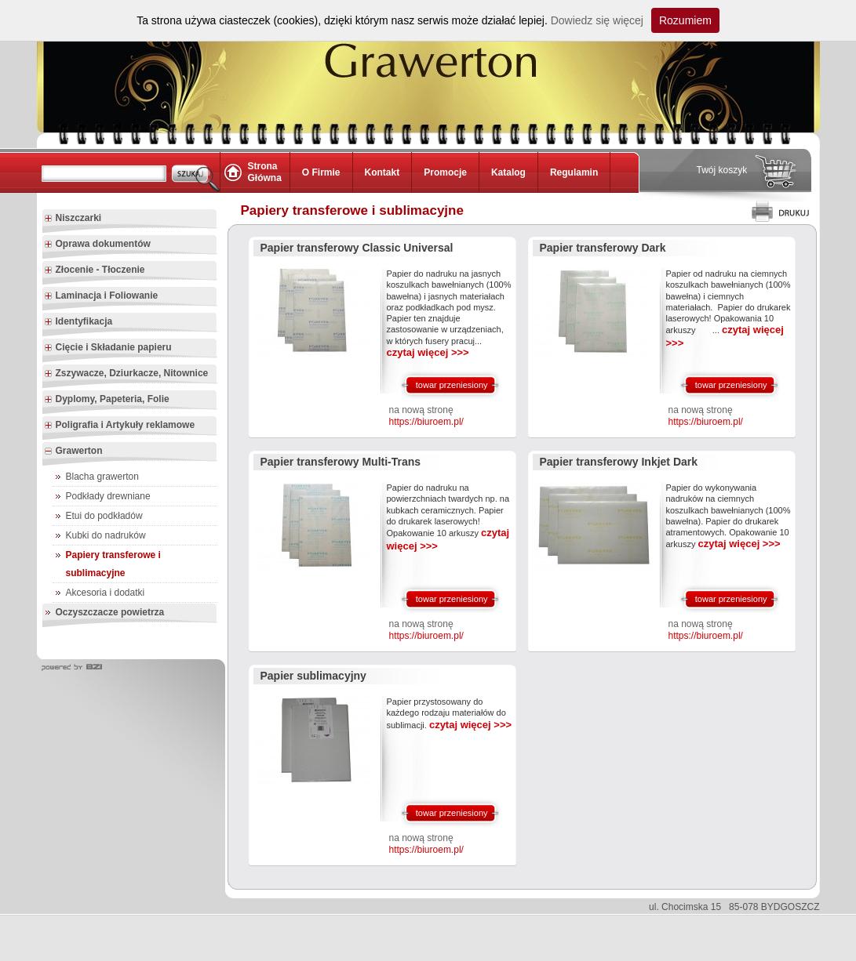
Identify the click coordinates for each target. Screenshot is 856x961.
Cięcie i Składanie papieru (108, 348)
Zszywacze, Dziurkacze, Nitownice (126, 374)
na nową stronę (426, 416)
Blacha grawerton (102, 476)
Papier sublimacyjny (313, 675)
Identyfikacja (78, 322)
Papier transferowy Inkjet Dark (619, 461)
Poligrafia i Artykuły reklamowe (119, 426)
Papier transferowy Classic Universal (356, 247)
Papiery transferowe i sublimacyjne (113, 563)
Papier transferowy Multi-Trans (340, 461)
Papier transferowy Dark (603, 247)
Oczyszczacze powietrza (110, 612)
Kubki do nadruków (106, 535)
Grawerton (73, 451)
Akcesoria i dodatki (105, 592)
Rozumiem (685, 20)
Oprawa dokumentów (97, 245)
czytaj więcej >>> (428, 352)
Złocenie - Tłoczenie (94, 270)
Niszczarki (73, 219)
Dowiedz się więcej (597, 20)
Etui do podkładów (104, 515)
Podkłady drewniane (108, 496)
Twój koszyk (722, 170)
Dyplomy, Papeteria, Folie (106, 400)
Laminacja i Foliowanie (101, 296)
